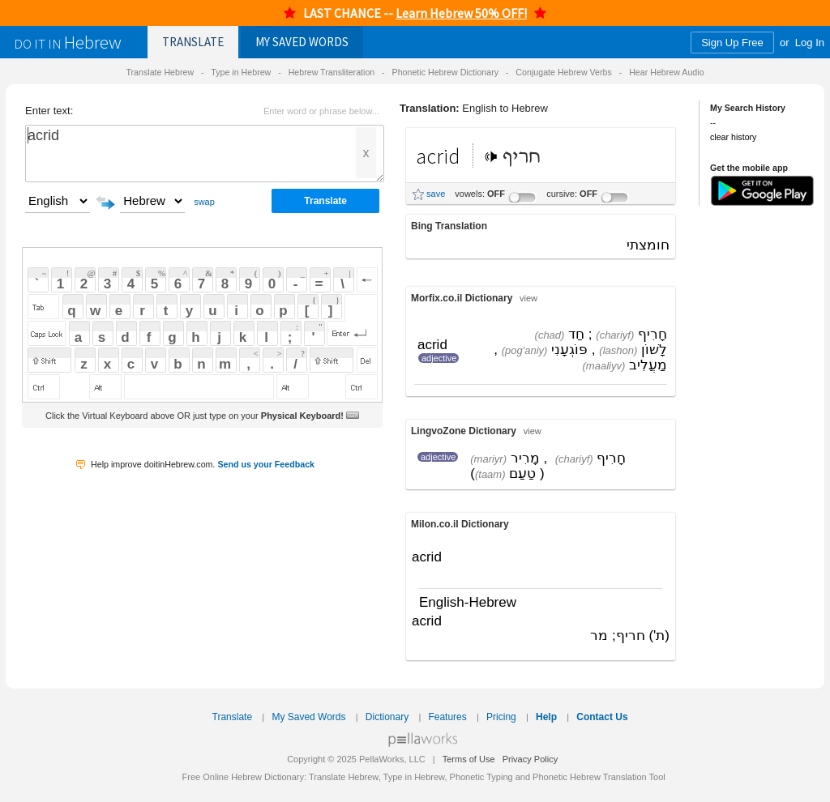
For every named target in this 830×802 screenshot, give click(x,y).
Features (447, 717)
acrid (204, 153)
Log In (809, 42)
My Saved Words (308, 717)
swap (204, 202)
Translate (193, 41)
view (528, 298)
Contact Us (601, 717)
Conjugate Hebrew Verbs (563, 72)
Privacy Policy (530, 759)
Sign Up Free (732, 42)
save (435, 193)
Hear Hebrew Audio (666, 72)
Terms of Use (469, 759)
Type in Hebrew (241, 72)
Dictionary (387, 717)
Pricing (501, 717)
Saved (302, 41)
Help (546, 717)
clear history (733, 137)
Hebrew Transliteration (332, 72)
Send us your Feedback (265, 464)
